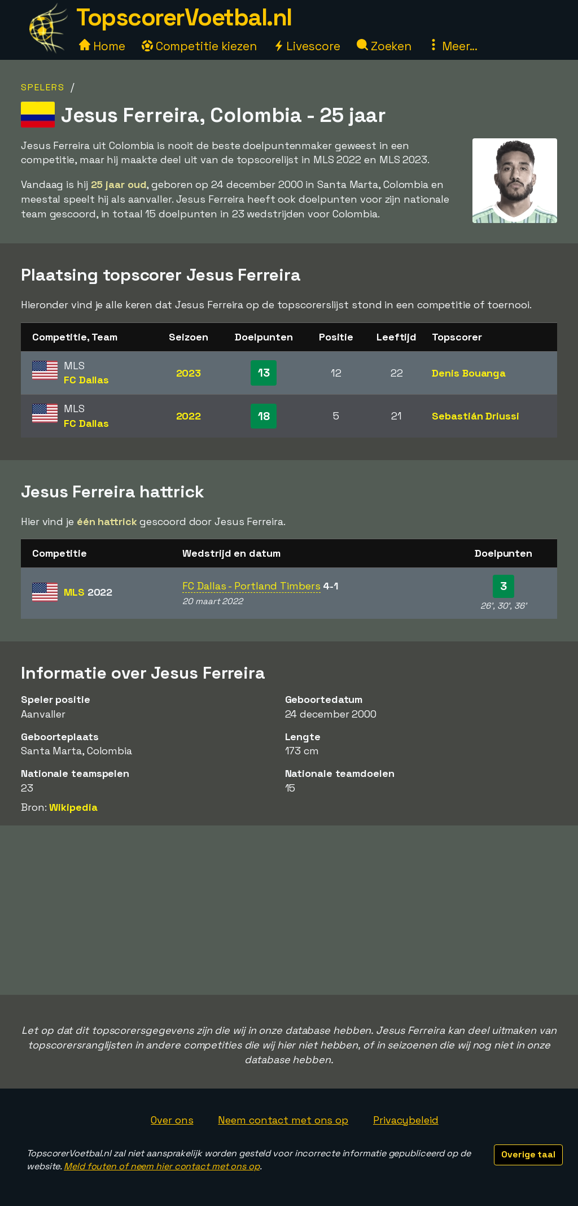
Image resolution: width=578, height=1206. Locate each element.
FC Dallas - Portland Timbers (251, 585)
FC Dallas (86, 379)
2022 (189, 415)
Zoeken (384, 46)
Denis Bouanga (469, 372)
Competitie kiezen (199, 46)
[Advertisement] (289, 910)
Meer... (453, 46)
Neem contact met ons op (283, 1119)
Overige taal (528, 1154)
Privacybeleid (406, 1119)
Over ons (172, 1119)
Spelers (43, 87)
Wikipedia (73, 807)
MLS (88, 591)
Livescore (306, 46)
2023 (189, 372)
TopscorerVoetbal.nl (184, 17)
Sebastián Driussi (475, 415)
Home (102, 46)
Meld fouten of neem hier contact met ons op (162, 1166)
